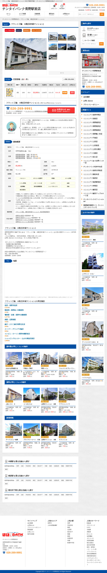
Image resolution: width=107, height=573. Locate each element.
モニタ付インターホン (93, 560)
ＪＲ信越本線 (45, 371)
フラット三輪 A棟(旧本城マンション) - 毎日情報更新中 (33, 212)
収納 (68, 186)
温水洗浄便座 (91, 545)
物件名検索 (30, 534)
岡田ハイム (44, 368)
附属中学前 (69, 466)
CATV (88, 527)
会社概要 (30, 523)
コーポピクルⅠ (28, 404)
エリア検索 (22, 14)
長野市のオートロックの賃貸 (25, 220)
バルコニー (23, 178)
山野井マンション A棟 (48, 439)
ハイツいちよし (87, 377)
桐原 (28, 156)
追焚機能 (22, 186)
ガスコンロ (90, 538)
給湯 (68, 183)
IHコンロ (89, 534)
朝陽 (36, 443)
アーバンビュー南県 (12, 439)
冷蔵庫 (89, 529)
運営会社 (51, 14)
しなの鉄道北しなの (29, 371)
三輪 (25, 151)
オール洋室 (68, 178)
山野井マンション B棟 (48, 404)
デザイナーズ (91, 525)
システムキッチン (92, 558)
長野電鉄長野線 (20, 154)
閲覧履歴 (62, 6)
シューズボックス (53, 186)
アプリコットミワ (64, 404)
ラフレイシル (63, 439)
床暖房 (89, 532)
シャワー (53, 183)
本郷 (28, 154)
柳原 (6, 469)
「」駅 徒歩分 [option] (14, 363)
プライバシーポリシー (34, 527)
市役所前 (28, 466)
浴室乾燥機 (90, 540)
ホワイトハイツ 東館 (89, 240)
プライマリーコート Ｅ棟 (32, 439)
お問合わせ (66, 14)
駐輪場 (89, 523)
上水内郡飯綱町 (52, 525)
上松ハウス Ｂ (10, 404)
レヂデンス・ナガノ (88, 274)
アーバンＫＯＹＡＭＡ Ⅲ (90, 342)
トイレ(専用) (22, 183)
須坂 (22, 466)
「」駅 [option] (14, 399)
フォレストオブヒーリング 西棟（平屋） (67, 368)
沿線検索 (37, 14)
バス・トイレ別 (38, 183)
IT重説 (53, 178)
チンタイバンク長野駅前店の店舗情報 (36, 111)
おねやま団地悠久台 (12, 368)
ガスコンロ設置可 (37, 178)
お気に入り (54, 6)
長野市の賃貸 (20, 215)
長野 (52, 371)
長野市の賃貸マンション (23, 218)
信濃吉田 (56, 466)
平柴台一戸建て (28, 368)
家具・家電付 (91, 547)
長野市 (22, 151)
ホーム (8, 14)
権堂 (34, 466)
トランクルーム (91, 551)
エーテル (84, 308)
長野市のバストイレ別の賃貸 (25, 222)
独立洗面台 (23, 189)
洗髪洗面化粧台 (91, 556)
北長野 (69, 529)
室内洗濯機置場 (38, 186)
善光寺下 (29, 158)
